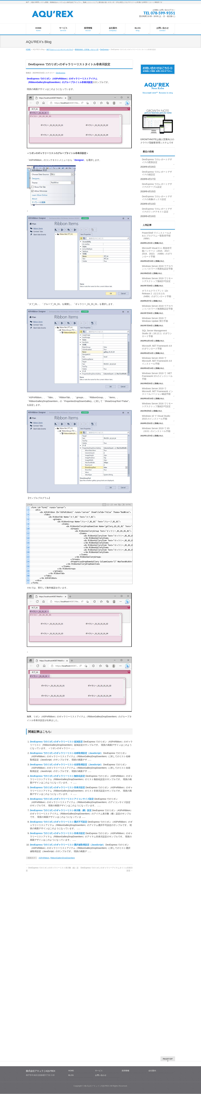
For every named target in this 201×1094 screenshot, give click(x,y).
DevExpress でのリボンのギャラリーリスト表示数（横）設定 (61, 810)
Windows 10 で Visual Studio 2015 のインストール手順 (156, 417)
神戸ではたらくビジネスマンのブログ (59, 49)
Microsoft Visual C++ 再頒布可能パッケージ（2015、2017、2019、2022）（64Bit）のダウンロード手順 (157, 252)
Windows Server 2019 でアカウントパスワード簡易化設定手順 (157, 267)
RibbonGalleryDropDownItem (62, 858)
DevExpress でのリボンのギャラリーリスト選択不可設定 (59, 822)
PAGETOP (168, 936)
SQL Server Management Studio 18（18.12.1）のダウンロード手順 (157, 333)
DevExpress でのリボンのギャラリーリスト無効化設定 (58, 776)
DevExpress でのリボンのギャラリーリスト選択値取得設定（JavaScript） (68, 844)
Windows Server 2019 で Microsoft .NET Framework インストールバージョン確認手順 (157, 391)
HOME (28, 49)
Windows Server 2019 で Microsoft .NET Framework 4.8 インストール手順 (157, 361)
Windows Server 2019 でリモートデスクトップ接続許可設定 (157, 279)
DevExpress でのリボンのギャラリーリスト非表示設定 (58, 787)
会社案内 (152, 948)
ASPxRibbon (44, 858)
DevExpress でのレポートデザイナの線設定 (157, 173)
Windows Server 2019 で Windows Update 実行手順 (155, 319)
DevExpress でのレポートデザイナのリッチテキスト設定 (157, 210)
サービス (99, 948)
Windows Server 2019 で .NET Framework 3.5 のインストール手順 (157, 376)
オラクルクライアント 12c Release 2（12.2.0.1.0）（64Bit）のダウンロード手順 (156, 293)
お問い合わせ (100, 952)
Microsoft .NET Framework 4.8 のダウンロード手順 (157, 347)
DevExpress (104, 49)
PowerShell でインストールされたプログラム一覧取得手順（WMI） (156, 236)
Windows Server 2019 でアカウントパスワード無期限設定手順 (157, 307)
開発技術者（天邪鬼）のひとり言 (86, 49)
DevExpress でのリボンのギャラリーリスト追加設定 (56, 741)
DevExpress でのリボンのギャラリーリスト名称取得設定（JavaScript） (66, 753)
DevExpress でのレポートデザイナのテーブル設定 (157, 185)
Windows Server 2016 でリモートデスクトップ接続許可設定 (157, 405)
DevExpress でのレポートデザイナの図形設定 (157, 160)
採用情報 (125, 948)
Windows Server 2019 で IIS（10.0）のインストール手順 (156, 429)
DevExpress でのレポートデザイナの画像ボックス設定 (157, 198)
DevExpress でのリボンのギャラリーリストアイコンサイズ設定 (62, 799)
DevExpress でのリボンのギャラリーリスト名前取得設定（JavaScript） (66, 764)
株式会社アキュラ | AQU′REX (96, 963)
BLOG (71, 952)
